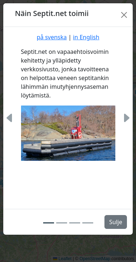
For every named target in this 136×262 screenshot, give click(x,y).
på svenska (52, 37)
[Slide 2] (61, 223)
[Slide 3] (74, 223)
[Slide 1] (48, 223)
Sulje (115, 222)
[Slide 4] (87, 223)
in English (86, 37)
